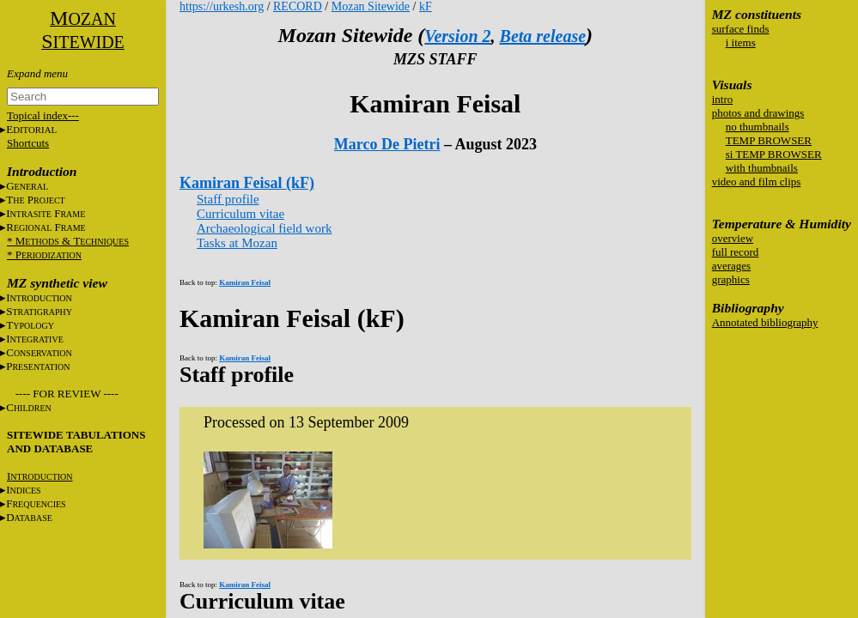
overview (732, 238)
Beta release (543, 36)
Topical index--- (43, 115)
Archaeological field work (264, 228)
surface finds (741, 28)
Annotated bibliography (765, 322)
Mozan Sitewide (371, 6)
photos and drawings (758, 112)
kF (425, 6)
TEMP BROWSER (769, 140)
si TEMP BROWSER (774, 154)
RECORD (297, 6)
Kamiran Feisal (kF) (247, 182)
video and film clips (756, 181)
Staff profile (228, 199)
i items (741, 42)
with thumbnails (762, 167)
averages (731, 265)
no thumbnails (757, 126)
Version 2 (457, 36)
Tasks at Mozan (237, 243)
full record (735, 251)
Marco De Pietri (387, 144)
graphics (731, 279)
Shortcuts (28, 142)
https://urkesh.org (222, 6)
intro (722, 99)
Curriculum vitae (240, 214)
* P (44, 254)
